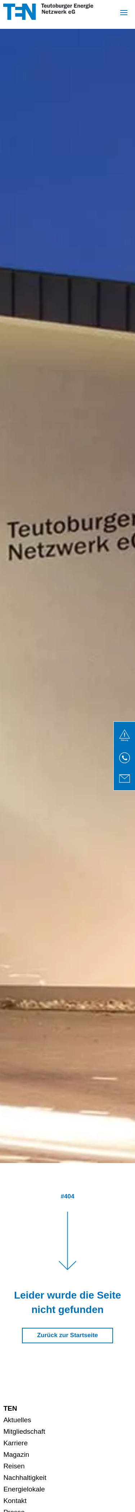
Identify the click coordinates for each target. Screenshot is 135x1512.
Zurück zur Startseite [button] (67, 1335)
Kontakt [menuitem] (14, 1500)
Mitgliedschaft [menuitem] (24, 1431)
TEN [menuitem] (10, 1408)
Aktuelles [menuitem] (17, 1420)
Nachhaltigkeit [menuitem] (24, 1477)
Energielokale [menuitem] (24, 1489)
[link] (124, 735)
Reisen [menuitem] (13, 1466)
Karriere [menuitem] (15, 1443)
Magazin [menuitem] (16, 1454)
